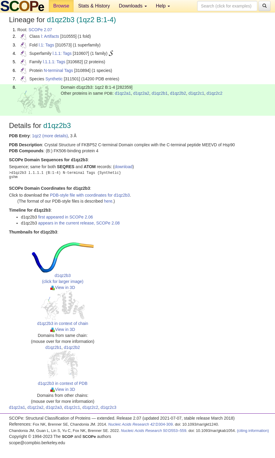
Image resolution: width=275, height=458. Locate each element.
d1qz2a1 (123, 93)
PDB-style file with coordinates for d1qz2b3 (90, 195)
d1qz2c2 (214, 93)
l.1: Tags (46, 45)
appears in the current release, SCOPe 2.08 (79, 223)
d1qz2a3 (54, 407)
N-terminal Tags (58, 70)
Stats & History (94, 5)
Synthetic (54, 78)
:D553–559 (153, 430)
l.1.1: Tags (62, 53)
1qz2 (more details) (50, 135)
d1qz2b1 (160, 93)
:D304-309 (140, 424)
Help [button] (163, 5)
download (124, 166)
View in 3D (62, 287)
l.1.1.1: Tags (54, 61)
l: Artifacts (50, 36)
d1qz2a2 (141, 93)
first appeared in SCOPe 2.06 (65, 217)
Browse (61, 5)
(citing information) (253, 430)
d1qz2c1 (196, 93)
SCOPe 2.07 (40, 29)
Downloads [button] (133, 5)
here (108, 201)
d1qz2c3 (108, 407)
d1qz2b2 (178, 93)
